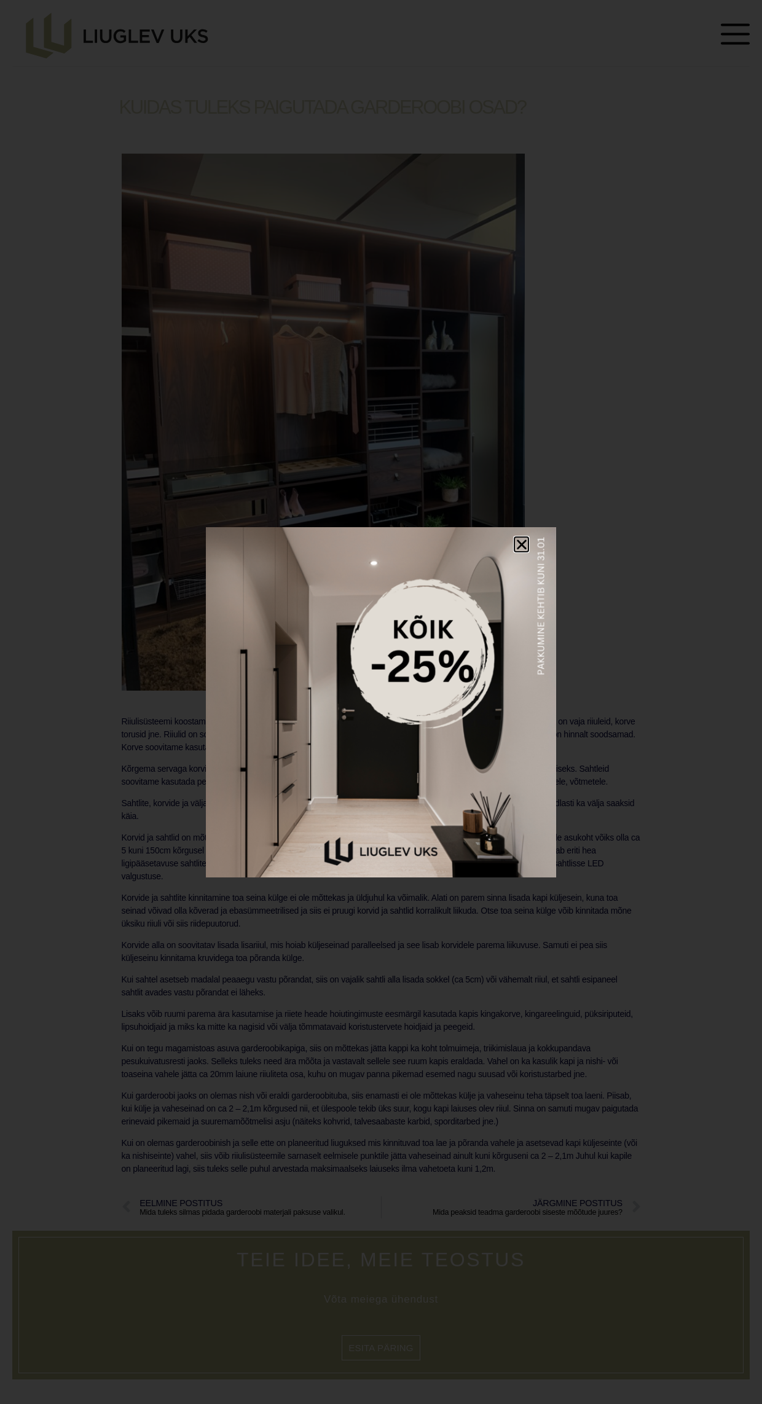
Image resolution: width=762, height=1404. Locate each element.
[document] (381, 702)
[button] (521, 544)
